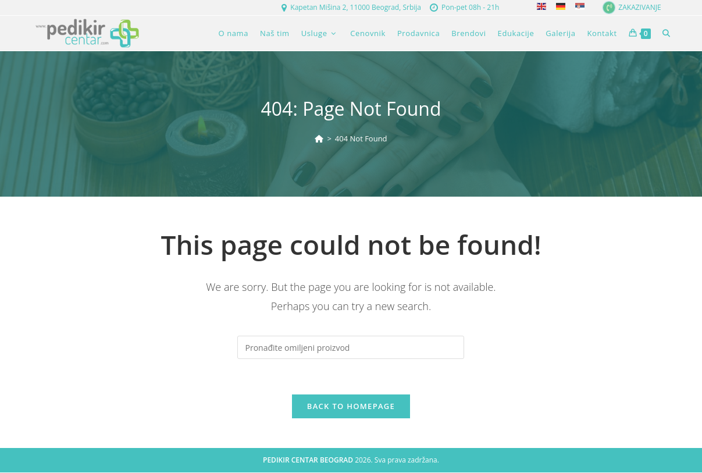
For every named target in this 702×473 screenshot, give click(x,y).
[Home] (319, 138)
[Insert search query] (350, 347)
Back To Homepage (351, 406)
